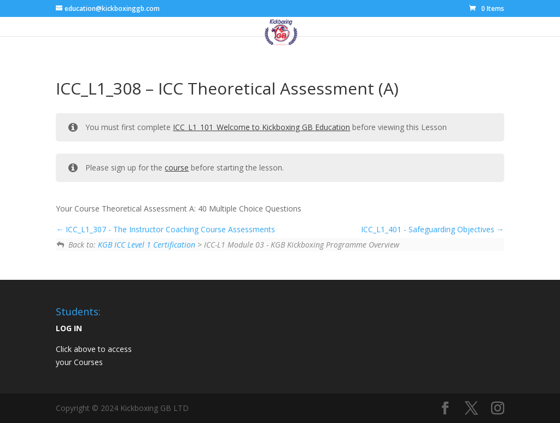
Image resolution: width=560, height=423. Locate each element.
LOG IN (69, 328)
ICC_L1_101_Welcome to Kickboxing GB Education (261, 127)
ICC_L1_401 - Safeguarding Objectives (432, 229)
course (177, 167)
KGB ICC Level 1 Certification (146, 244)
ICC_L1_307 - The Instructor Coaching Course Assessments (165, 229)
